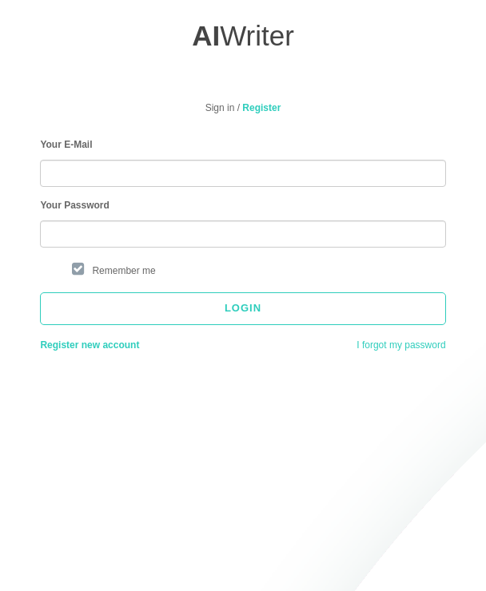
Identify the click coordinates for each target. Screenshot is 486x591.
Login (243, 308)
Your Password (74, 205)
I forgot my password (401, 345)
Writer (243, 35)
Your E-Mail (66, 144)
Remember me (123, 270)
